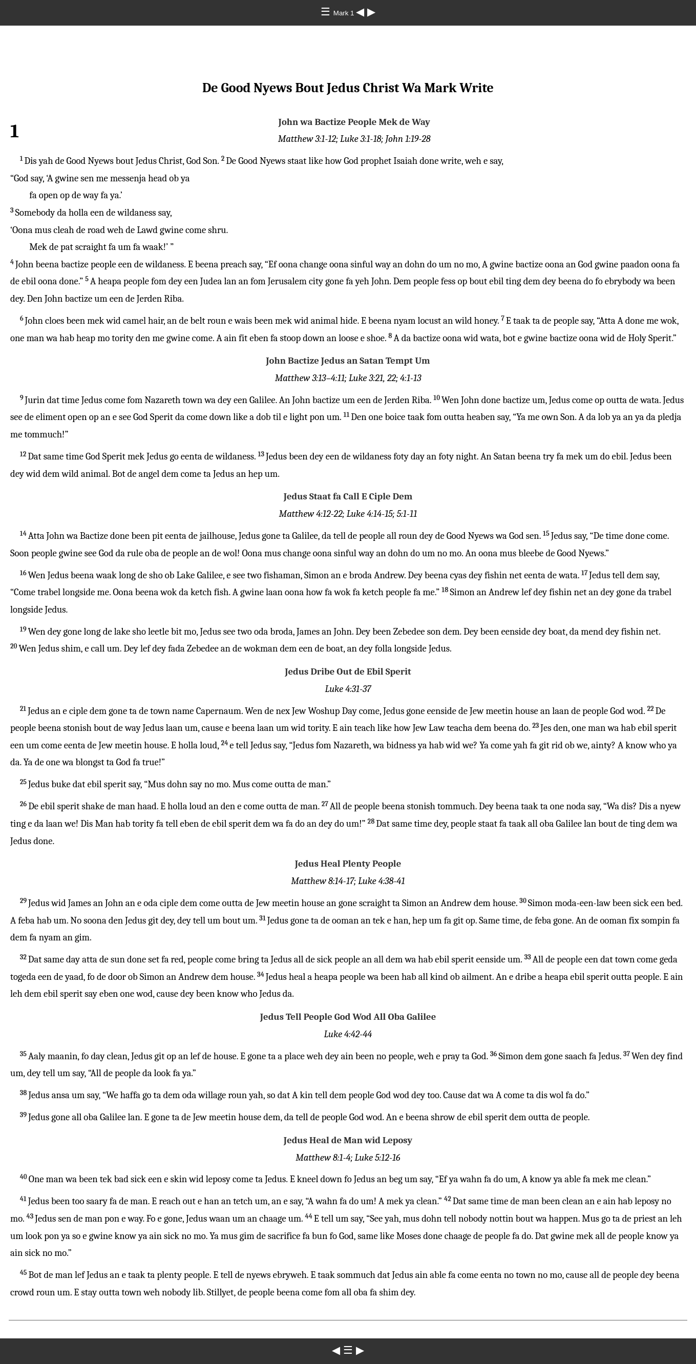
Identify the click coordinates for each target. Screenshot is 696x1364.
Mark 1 (344, 13)
